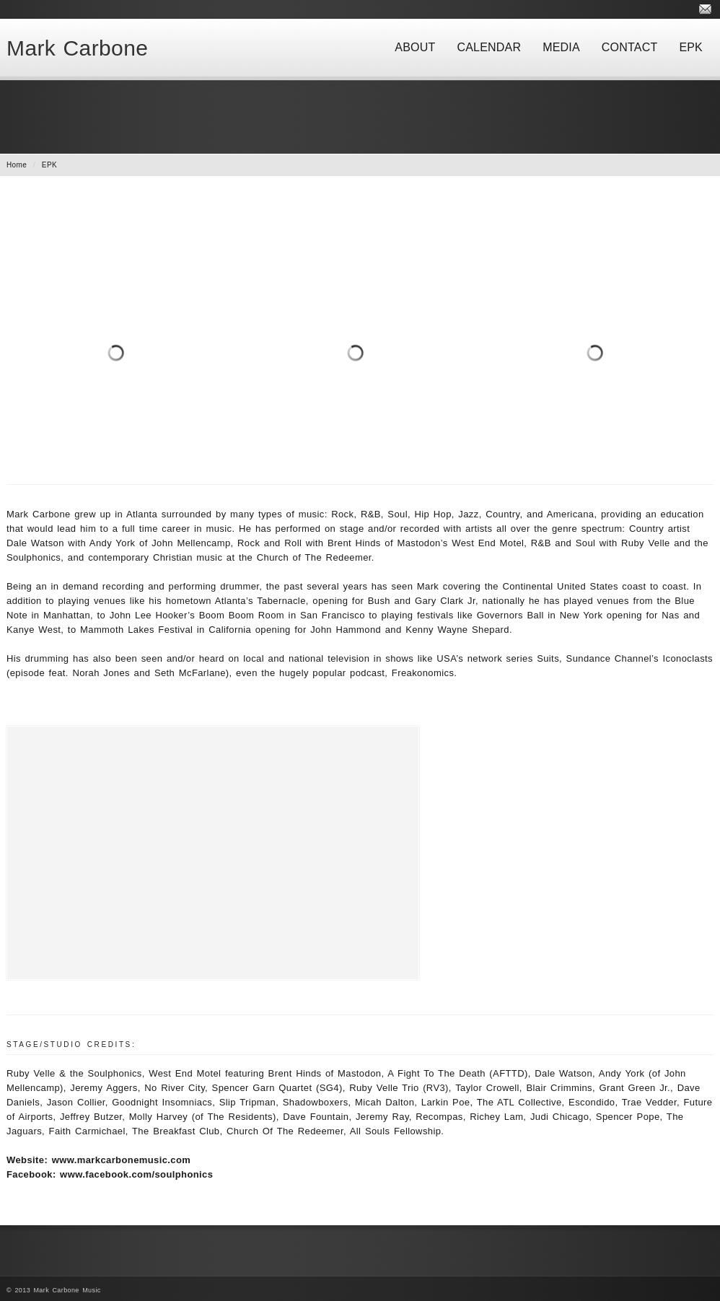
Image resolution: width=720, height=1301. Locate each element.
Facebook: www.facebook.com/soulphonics (109, 1174)
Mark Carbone (77, 48)
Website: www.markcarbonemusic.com (98, 1160)
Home (16, 165)
